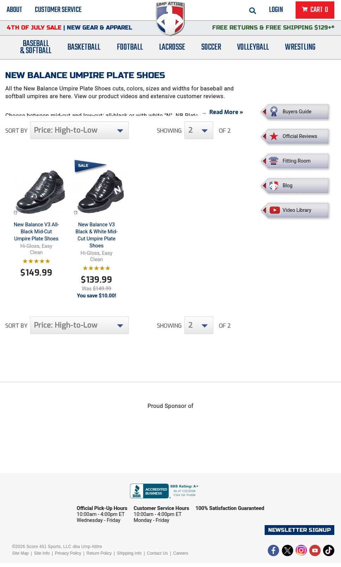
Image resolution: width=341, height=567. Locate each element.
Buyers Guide (297, 111)
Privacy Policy (68, 557)
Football (130, 50)
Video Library (297, 210)
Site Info (42, 557)
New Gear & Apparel (99, 29)
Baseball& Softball (35, 50)
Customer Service (58, 11)
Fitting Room (297, 161)
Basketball (84, 50)
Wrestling (300, 50)
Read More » (226, 116)
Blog (287, 185)
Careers (180, 557)
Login (276, 11)
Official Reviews (300, 136)
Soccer (211, 50)
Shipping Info (129, 557)
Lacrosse (172, 50)
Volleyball (253, 50)
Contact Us (157, 557)
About (14, 11)
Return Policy (99, 557)
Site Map (20, 557)
